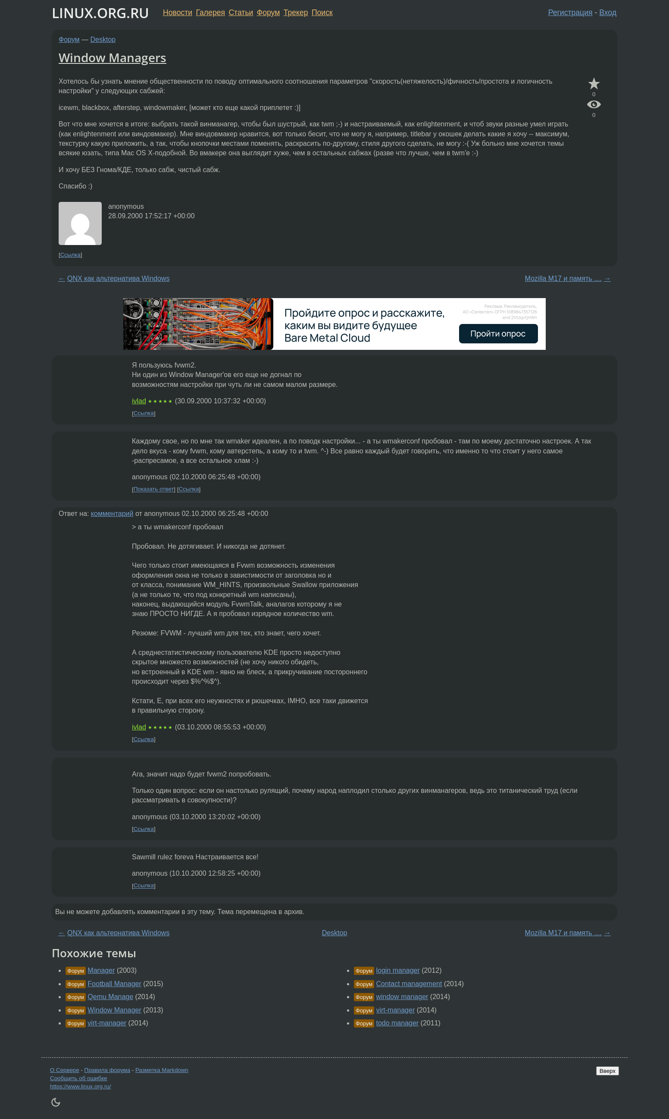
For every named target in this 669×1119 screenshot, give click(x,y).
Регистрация (570, 12)
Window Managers (112, 57)
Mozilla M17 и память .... (563, 278)
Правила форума (107, 1070)
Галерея (210, 12)
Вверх (608, 1071)
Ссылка (70, 254)
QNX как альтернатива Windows (118, 278)
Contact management (409, 983)
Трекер (296, 12)
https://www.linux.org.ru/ (80, 1086)
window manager (402, 996)
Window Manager (114, 1010)
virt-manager (107, 1023)
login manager (397, 970)
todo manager (397, 1023)
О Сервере (64, 1070)
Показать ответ (154, 489)
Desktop (103, 39)
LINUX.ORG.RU (100, 12)
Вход (607, 12)
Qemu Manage (110, 996)
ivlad (139, 401)
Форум (268, 12)
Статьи (240, 12)
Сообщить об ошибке (78, 1078)
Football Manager (114, 983)
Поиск (322, 12)
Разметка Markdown (161, 1070)
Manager (101, 970)
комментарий (112, 513)
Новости (177, 12)
